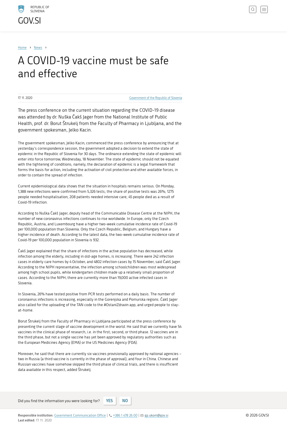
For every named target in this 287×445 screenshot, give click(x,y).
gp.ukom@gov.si (156, 415)
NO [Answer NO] (125, 400)
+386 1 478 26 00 (125, 415)
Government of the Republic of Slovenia (155, 98)
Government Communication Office (80, 415)
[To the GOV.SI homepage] (46, 14)
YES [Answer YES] (109, 400)
